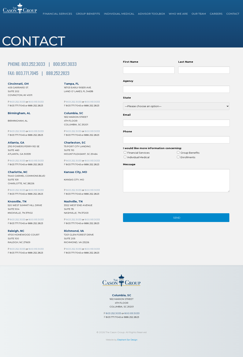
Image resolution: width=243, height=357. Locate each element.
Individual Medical (119, 13)
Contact (232, 13)
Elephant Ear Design (127, 340)
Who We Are (178, 13)
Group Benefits (88, 13)
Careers (216, 13)
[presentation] (152, 203)
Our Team (199, 13)
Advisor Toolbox (151, 13)
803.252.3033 (17, 101)
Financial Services (57, 13)
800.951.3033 (36, 101)
